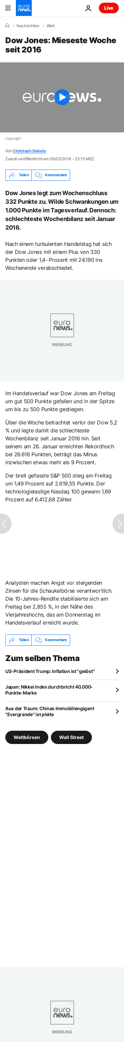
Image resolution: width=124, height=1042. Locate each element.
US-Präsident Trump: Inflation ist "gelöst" (50, 671)
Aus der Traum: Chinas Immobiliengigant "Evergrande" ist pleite (49, 711)
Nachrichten (28, 26)
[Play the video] (62, 97)
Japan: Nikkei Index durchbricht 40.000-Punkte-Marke (49, 690)
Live (108, 8)
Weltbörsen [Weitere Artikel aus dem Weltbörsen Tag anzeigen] (27, 737)
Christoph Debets (29, 150)
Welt (51, 26)
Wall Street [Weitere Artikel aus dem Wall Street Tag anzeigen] (71, 737)
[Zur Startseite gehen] (24, 8)
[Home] (7, 25)
